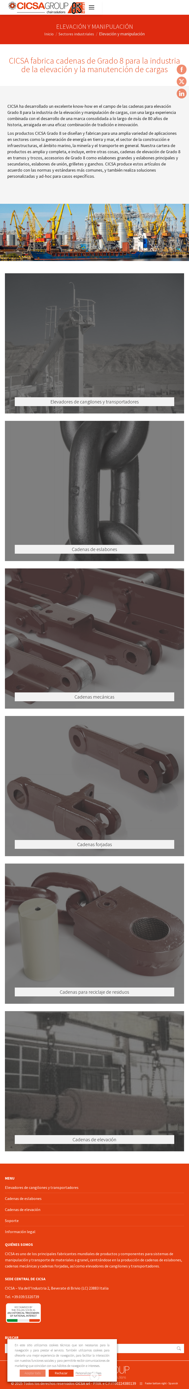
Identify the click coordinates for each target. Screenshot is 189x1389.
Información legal (20, 1231)
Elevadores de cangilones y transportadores (42, 1187)
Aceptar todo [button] (33, 1373)
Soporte (12, 1220)
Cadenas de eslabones (23, 1198)
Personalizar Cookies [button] (88, 1373)
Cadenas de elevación (22, 1209)
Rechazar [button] (61, 1373)
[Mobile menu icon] (91, 7)
